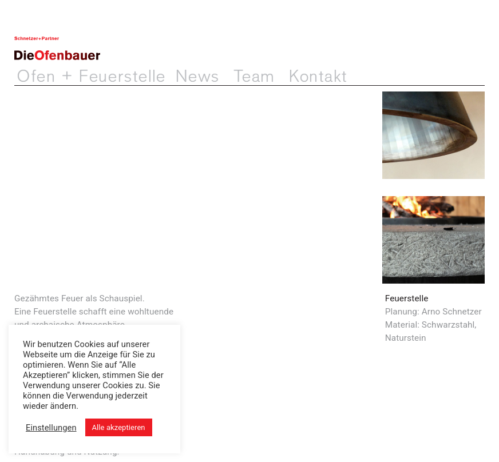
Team (254, 77)
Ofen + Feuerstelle (91, 77)
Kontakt (318, 77)
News (198, 77)
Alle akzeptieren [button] (118, 427)
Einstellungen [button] (51, 428)
